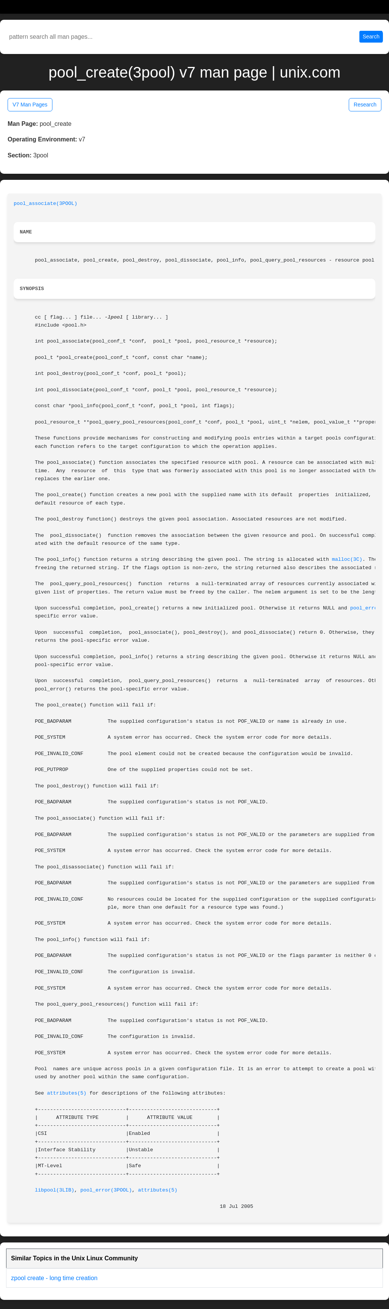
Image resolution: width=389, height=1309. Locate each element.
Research (365, 105)
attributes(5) (67, 1093)
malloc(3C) (347, 559)
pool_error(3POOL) (106, 1190)
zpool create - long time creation (54, 1278)
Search (371, 36)
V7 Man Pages (30, 105)
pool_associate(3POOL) (45, 203)
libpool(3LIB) (54, 1190)
